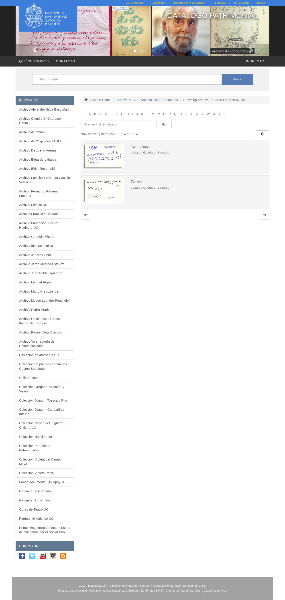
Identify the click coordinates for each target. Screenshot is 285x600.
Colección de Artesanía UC (39, 355)
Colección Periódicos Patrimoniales (34, 448)
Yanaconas (140, 147)
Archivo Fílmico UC (33, 205)
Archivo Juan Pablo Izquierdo (40, 273)
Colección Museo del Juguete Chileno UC (41, 425)
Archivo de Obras (32, 132)
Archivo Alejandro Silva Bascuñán (44, 109)
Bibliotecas (219, 3)
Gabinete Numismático (36, 500)
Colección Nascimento (35, 436)
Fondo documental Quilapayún (41, 482)
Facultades (158, 3)
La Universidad (134, 3)
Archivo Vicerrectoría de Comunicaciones (37, 344)
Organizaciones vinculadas (189, 3)
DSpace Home (100, 100)
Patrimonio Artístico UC (36, 518)
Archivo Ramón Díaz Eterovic (40, 332)
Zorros (136, 182)
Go (164, 124)
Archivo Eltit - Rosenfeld (37, 168)
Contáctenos (98, 590)
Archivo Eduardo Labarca (159, 100)
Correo (261, 3)
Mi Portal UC (241, 3)
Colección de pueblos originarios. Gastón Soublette (43, 366)
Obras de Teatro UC (34, 509)
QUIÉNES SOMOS (34, 61)
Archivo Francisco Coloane (39, 214)
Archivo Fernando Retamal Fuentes (39, 194)
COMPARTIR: (29, 546)
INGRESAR (255, 61)
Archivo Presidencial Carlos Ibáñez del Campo (39, 321)
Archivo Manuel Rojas (35, 282)
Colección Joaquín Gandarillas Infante (41, 412)
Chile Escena (29, 378)
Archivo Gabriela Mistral (37, 236)
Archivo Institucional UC (37, 246)
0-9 (83, 114)
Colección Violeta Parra (36, 473)
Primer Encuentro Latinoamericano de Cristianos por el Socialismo (44, 530)
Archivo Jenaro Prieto (35, 255)
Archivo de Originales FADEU (41, 141)
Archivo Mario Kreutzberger (39, 291)
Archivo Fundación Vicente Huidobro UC (39, 225)
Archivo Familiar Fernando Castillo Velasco (44, 180)
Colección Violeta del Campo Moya (40, 462)
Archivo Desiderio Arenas (37, 150)
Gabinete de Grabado (35, 491)
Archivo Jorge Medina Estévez (41, 264)
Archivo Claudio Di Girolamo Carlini (40, 121)
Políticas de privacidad (72, 590)
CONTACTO (65, 61)
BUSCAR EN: (29, 100)
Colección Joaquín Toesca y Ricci (44, 400)
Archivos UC (126, 100)
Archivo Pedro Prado (34, 309)
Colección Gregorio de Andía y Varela (41, 389)
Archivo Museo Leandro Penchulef (44, 300)
